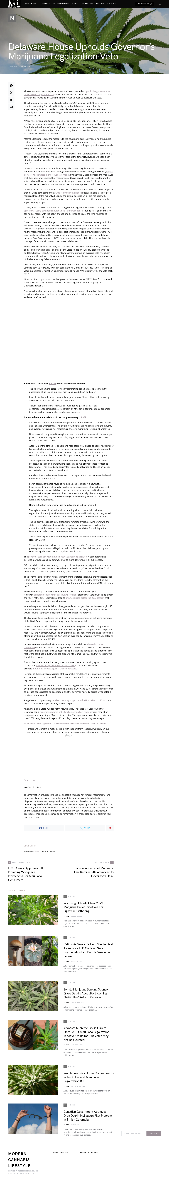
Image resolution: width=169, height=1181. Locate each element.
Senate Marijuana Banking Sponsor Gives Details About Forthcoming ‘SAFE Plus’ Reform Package (86, 993)
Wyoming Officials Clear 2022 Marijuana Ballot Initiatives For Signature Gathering (83, 907)
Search (153, 1134)
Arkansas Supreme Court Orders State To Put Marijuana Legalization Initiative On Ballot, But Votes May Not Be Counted (86, 1034)
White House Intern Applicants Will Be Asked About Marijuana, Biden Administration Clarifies (65, 723)
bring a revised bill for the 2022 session (85, 597)
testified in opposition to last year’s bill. (55, 665)
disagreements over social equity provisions (56, 594)
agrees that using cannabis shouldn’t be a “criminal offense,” (54, 210)
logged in (36, 851)
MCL (67, 916)
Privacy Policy (60, 1153)
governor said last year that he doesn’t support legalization (57, 556)
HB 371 (52, 383)
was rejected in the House (69, 192)
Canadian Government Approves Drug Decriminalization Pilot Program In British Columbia (87, 1116)
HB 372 (82, 417)
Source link (29, 780)
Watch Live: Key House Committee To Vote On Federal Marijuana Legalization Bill (88, 1077)
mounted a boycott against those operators (54, 668)
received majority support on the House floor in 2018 (78, 700)
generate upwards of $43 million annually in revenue (66, 712)
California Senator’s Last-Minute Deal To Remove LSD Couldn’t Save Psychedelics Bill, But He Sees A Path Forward (88, 950)
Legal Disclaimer (89, 1153)
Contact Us (145, 4)
